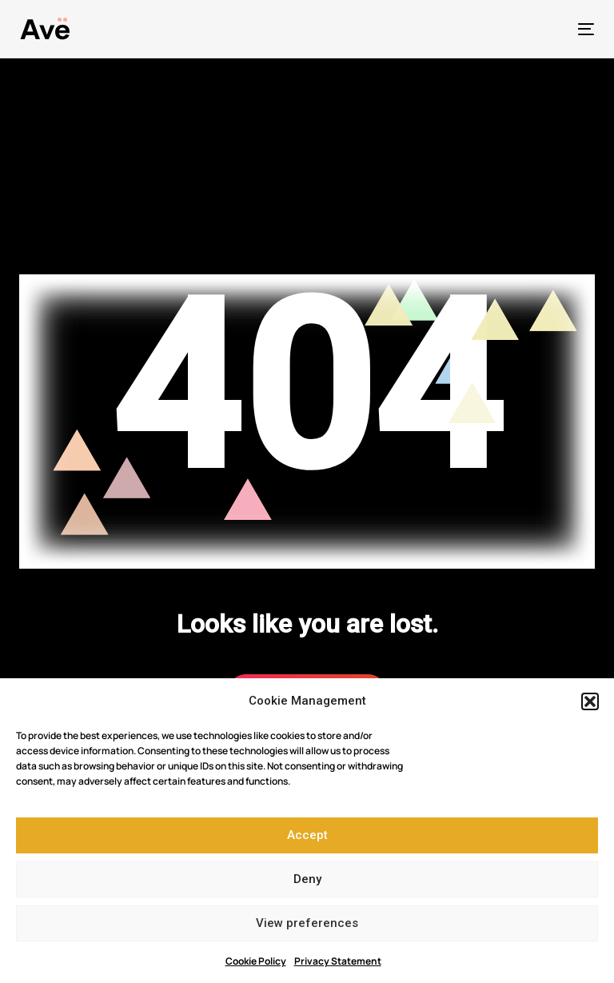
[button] (590, 701)
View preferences (307, 923)
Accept (307, 835)
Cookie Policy (255, 961)
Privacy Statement (337, 961)
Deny (307, 879)
